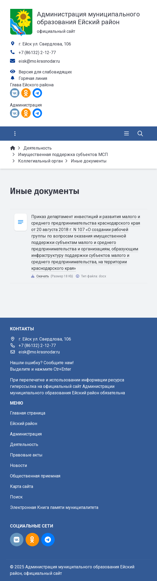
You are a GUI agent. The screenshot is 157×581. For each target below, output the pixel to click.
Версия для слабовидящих (45, 72)
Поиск (16, 496)
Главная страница (27, 413)
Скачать (42, 276)
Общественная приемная (35, 476)
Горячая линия (33, 78)
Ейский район (23, 423)
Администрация (26, 434)
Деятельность (24, 444)
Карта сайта (21, 486)
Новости (18, 465)
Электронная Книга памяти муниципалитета (54, 507)
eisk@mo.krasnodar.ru (39, 61)
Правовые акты (26, 455)
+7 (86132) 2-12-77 (37, 52)
